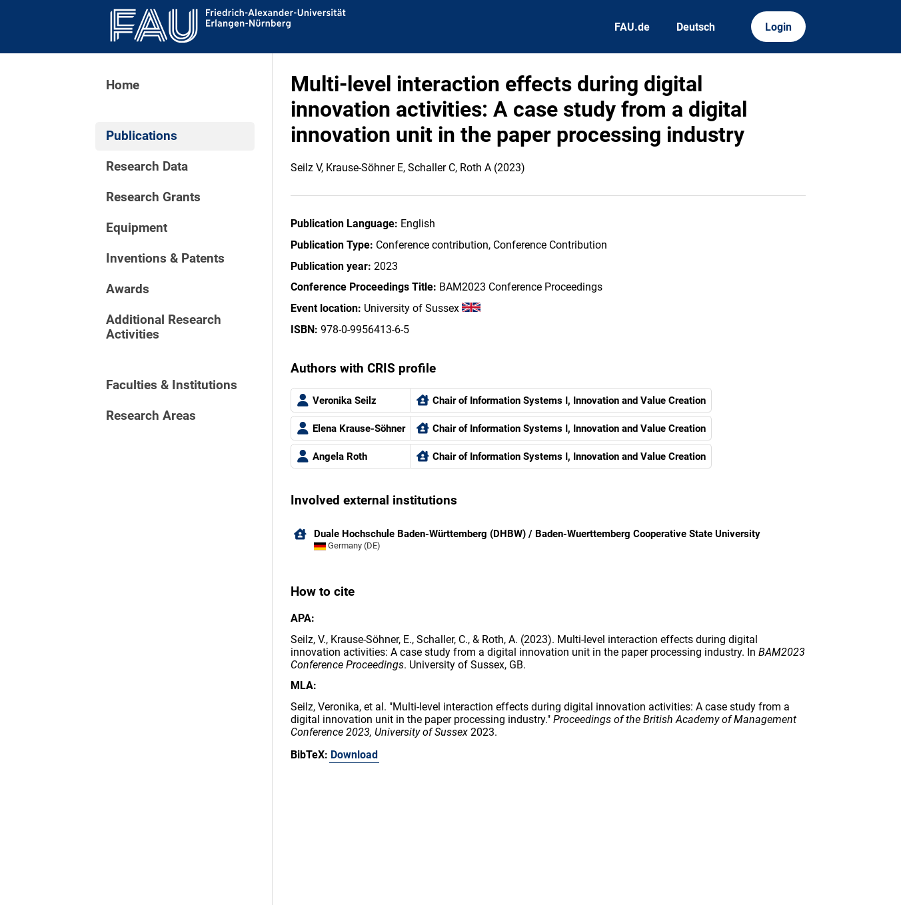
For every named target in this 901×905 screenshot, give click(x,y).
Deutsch (695, 27)
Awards (127, 289)
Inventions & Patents (165, 258)
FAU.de (632, 27)
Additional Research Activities (163, 327)
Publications (141, 136)
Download (354, 754)
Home (122, 85)
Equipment (136, 228)
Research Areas (151, 416)
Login (778, 27)
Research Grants (153, 197)
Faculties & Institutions (171, 385)
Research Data (147, 166)
